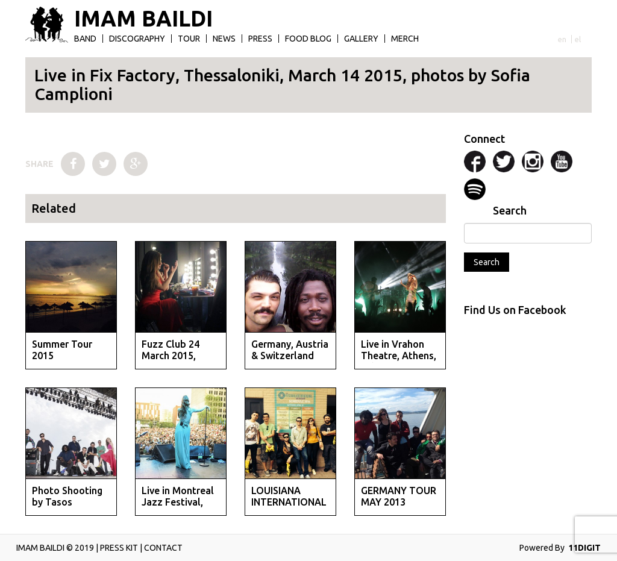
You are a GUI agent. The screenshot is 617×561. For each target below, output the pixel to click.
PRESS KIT (119, 548)
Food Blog (308, 38)
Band (85, 38)
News (224, 38)
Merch (405, 38)
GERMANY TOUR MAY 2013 (398, 496)
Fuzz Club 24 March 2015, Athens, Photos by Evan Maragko (180, 361)
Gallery (361, 38)
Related (53, 208)
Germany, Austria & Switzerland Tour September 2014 (289, 361)
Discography (137, 38)
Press (260, 38)
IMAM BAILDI (143, 19)
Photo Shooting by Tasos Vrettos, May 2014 (67, 508)
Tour (189, 38)
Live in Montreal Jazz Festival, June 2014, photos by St (178, 508)
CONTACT (163, 548)
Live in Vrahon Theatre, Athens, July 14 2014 (398, 355)
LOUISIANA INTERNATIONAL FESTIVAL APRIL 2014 (289, 508)
